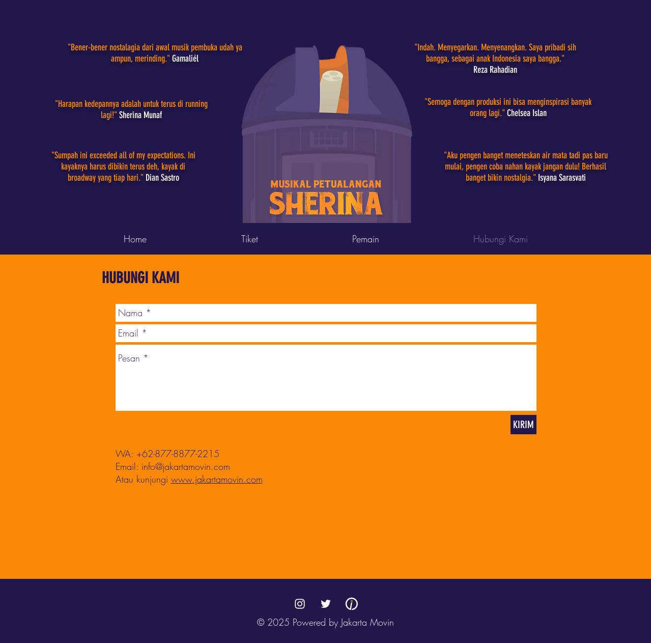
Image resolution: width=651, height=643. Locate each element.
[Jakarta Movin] (351, 603)
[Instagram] (299, 603)
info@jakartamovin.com (185, 466)
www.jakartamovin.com (217, 479)
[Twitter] (325, 603)
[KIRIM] (523, 424)
